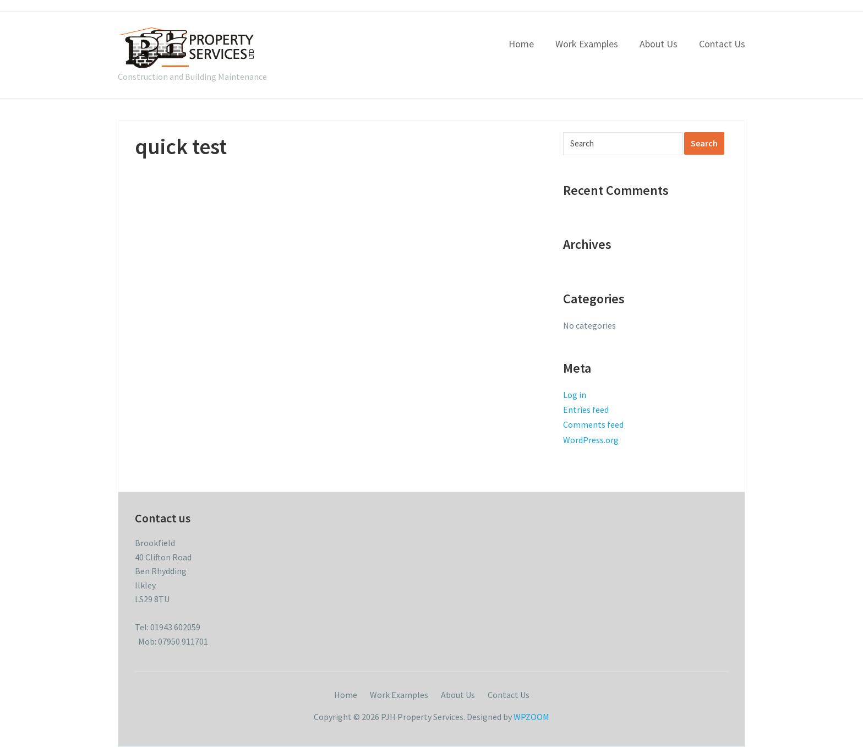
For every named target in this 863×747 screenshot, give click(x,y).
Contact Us (722, 43)
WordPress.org (591, 439)
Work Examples (586, 43)
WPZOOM (531, 716)
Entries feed (586, 409)
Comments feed (593, 424)
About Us (659, 43)
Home (521, 43)
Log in (574, 394)
